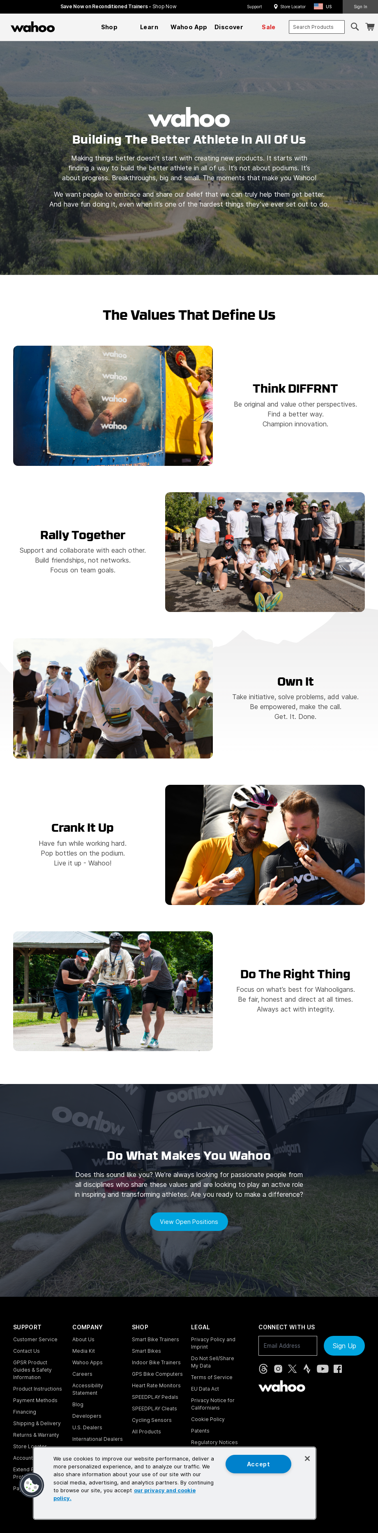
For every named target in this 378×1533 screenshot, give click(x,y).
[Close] (307, 1458)
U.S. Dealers (87, 1427)
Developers (86, 1416)
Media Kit (83, 1351)
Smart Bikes (146, 1351)
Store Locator (293, 6)
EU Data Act (205, 1389)
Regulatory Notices (214, 1442)
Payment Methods (35, 1400)
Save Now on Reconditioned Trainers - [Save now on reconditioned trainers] (118, 6)
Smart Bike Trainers (155, 1339)
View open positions (189, 1221)
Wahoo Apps (87, 1362)
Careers (82, 1374)
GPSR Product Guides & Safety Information (32, 1369)
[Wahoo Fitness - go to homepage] (281, 1386)
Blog (77, 1404)
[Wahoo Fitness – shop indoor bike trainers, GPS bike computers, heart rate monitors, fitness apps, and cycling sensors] (33, 26)
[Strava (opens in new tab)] (307, 1369)
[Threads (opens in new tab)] (263, 1369)
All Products (146, 1431)
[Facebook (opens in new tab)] (338, 1369)
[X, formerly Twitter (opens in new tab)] (292, 1369)
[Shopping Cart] (369, 27)
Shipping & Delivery (37, 1423)
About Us (83, 1339)
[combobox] (317, 27)
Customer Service (35, 1339)
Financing (24, 1412)
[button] (325, 7)
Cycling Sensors (152, 1420)
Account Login (30, 1458)
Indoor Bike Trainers (156, 1362)
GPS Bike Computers (157, 1374)
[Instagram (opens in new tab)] (278, 1369)
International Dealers (97, 1439)
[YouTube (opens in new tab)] (323, 1369)
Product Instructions (37, 1389)
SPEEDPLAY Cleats (154, 1408)
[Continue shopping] (68, 26)
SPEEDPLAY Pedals (155, 1397)
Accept (258, 1464)
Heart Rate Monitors (156, 1385)
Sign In (360, 6)
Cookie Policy (208, 1419)
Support (254, 6)
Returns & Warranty (36, 1435)
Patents (200, 1431)
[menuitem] (109, 27)
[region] (174, 1483)
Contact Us (26, 1351)
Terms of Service (212, 1377)
